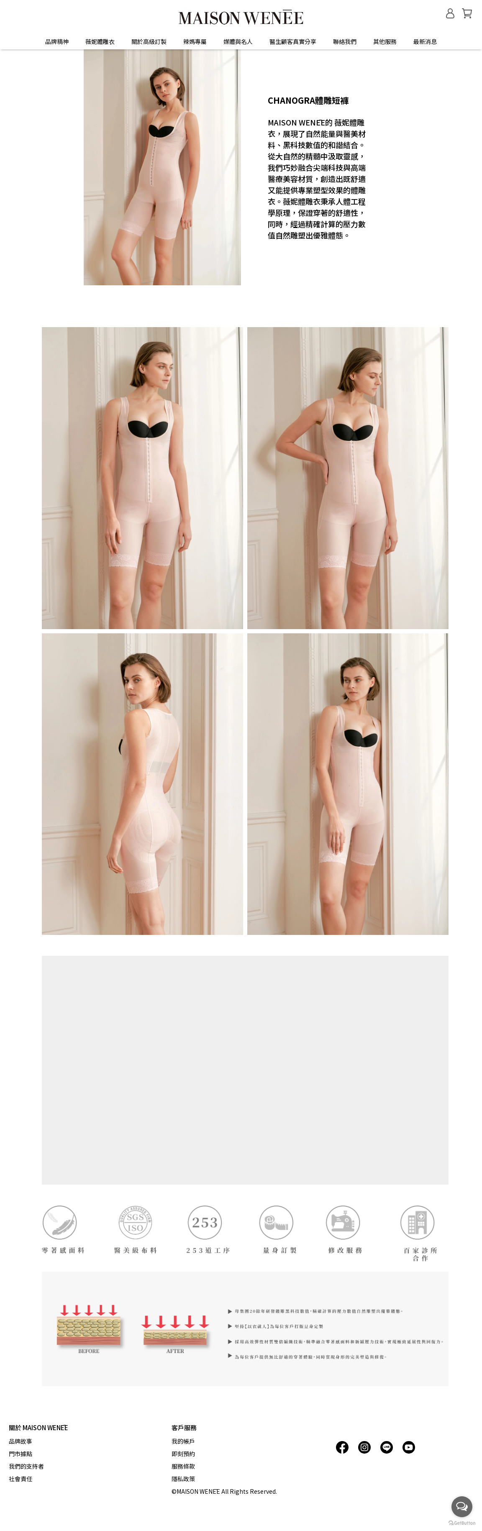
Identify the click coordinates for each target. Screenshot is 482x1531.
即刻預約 (183, 1453)
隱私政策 (183, 1479)
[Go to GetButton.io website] (462, 1522)
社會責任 (20, 1479)
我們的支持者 (26, 1466)
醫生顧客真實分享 (292, 41)
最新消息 (425, 41)
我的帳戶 (183, 1441)
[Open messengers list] (461, 1506)
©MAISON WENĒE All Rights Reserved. (224, 1491)
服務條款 (183, 1466)
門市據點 (20, 1453)
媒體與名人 (238, 41)
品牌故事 (20, 1441)
